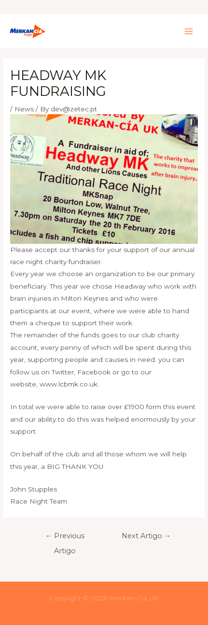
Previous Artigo (64, 538)
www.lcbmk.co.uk (68, 384)
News (24, 109)
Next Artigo (146, 536)
